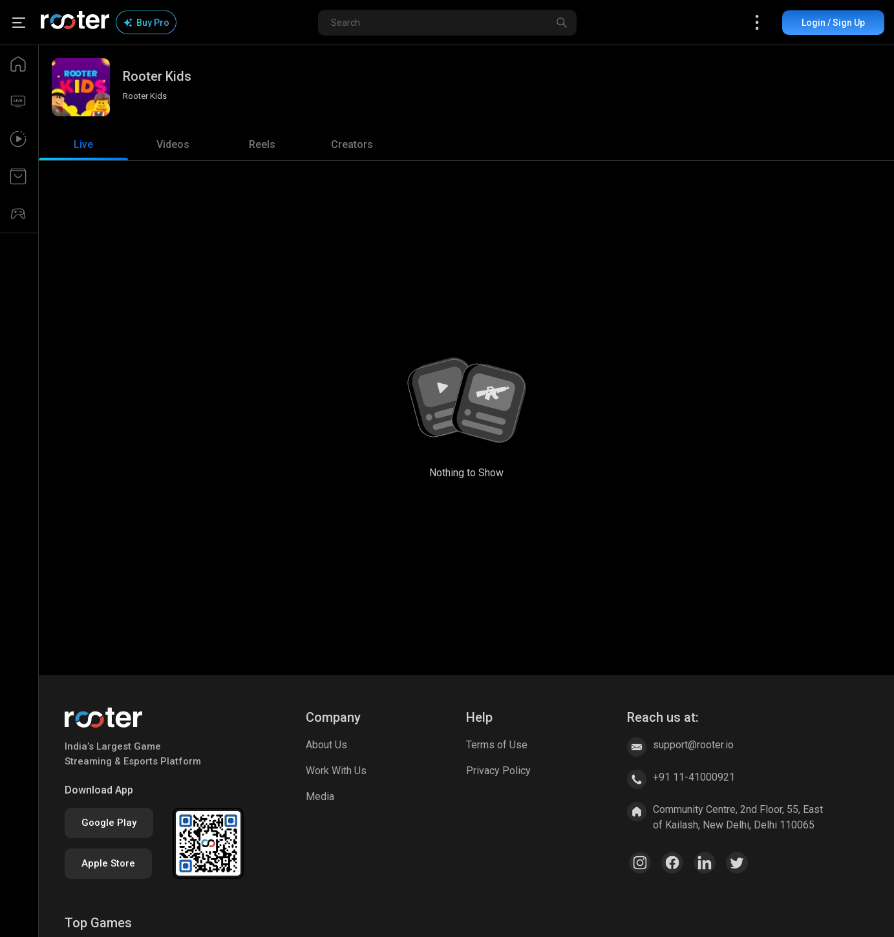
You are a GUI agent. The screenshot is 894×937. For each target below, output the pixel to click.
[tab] (83, 144)
